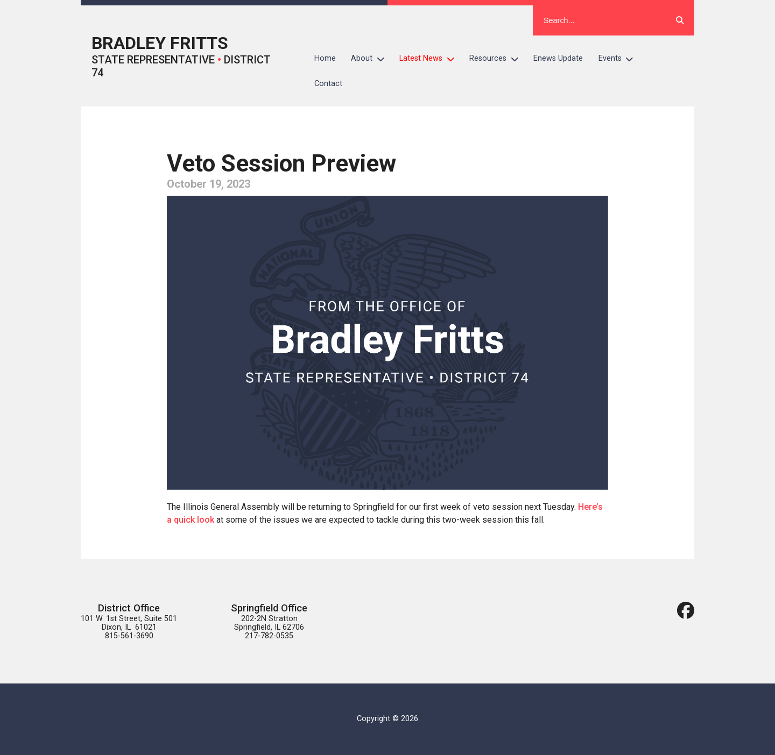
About (371, 58)
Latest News (430, 58)
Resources (497, 58)
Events (619, 58)
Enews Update (558, 58)
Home (325, 58)
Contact (328, 83)
